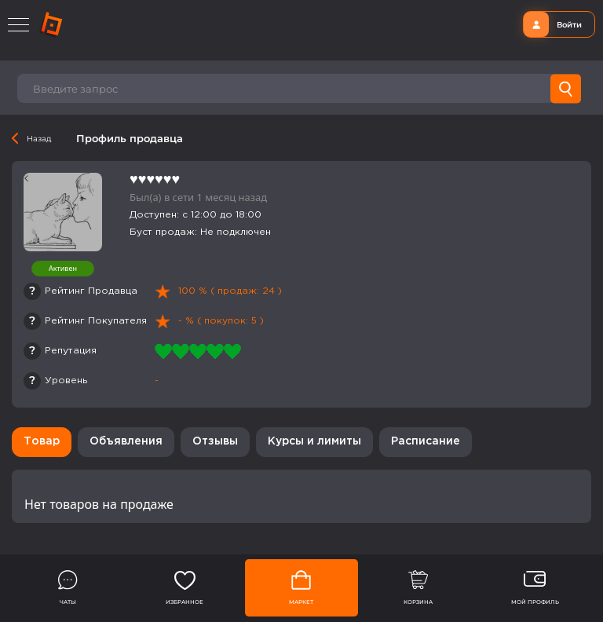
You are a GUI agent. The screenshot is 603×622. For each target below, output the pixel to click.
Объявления (126, 441)
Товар (42, 441)
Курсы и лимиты (314, 441)
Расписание (425, 441)
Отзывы (215, 441)
